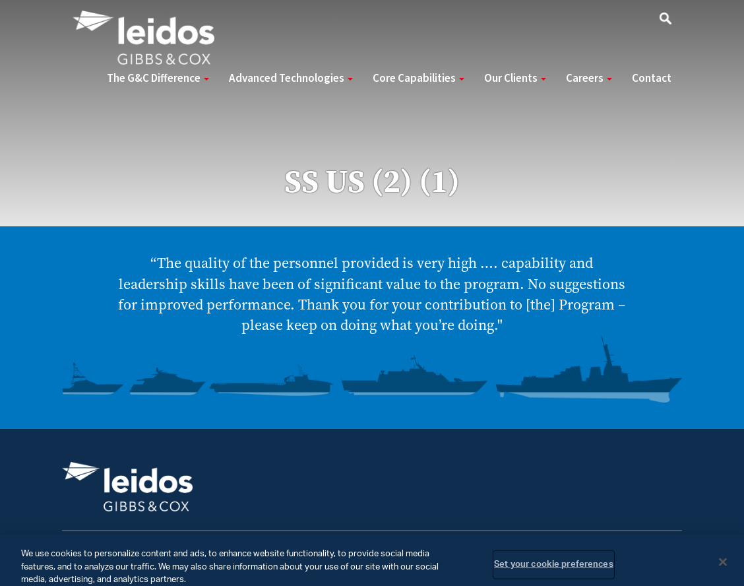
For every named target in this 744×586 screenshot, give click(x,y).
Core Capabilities (418, 78)
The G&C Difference (158, 78)
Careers (589, 78)
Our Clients (515, 78)
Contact (651, 78)
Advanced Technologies (291, 78)
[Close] (722, 566)
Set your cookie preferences (553, 568)
